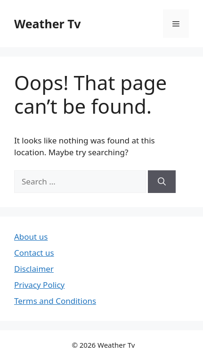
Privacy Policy (39, 284)
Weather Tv (47, 24)
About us (31, 236)
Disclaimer (34, 268)
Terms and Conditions (55, 300)
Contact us (34, 252)
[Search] (162, 181)
